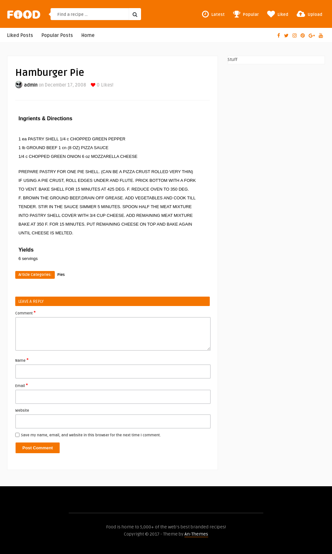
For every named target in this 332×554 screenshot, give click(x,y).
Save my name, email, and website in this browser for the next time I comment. (91, 435)
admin (31, 85)
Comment (25, 313)
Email (21, 385)
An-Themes (196, 534)
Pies (61, 274)
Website (22, 410)
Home (88, 35)
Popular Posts (57, 35)
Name (22, 360)
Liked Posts (20, 35)
